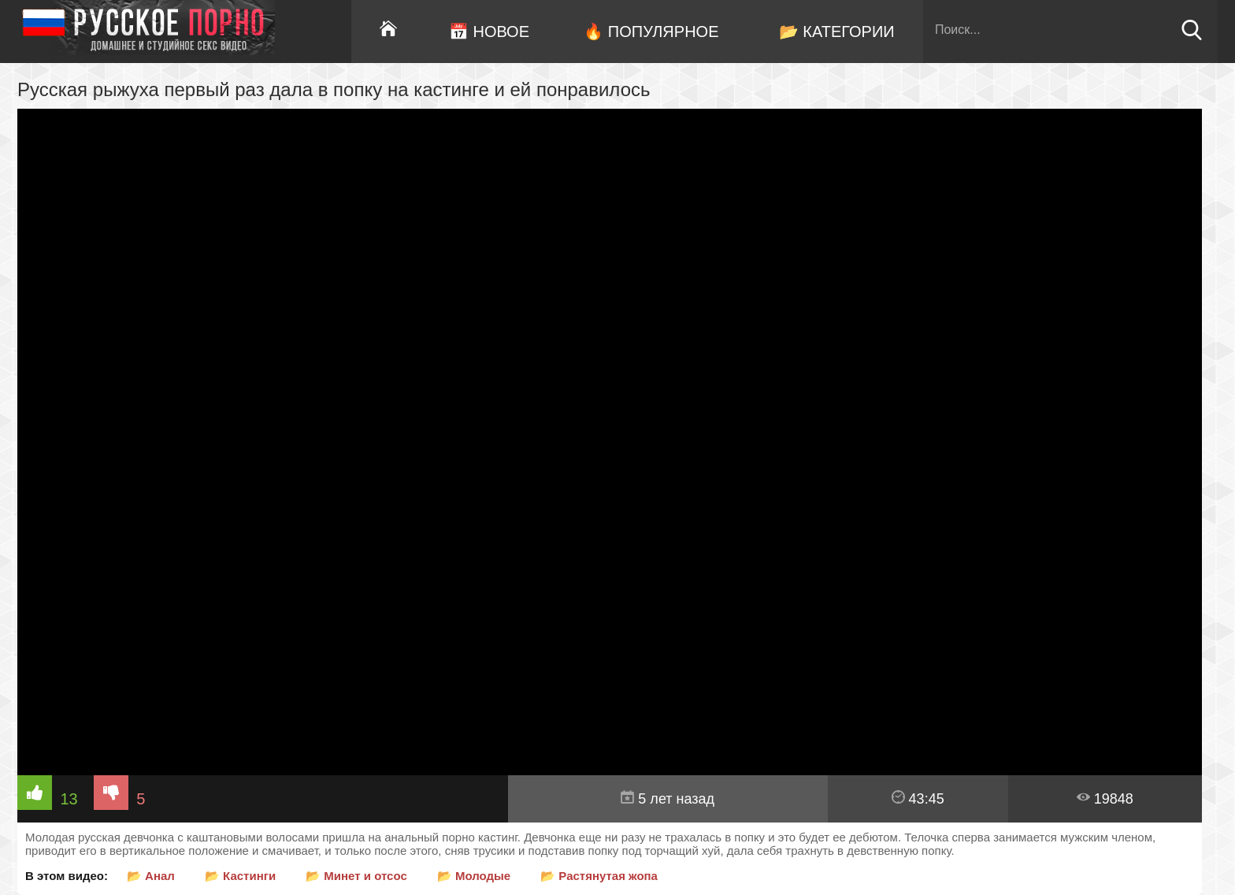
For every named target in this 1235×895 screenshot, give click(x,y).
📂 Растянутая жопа (599, 875)
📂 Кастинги (240, 875)
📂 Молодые (473, 875)
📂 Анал (151, 875)
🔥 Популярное (651, 31)
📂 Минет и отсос (356, 875)
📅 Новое (489, 31)
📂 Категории (837, 31)
